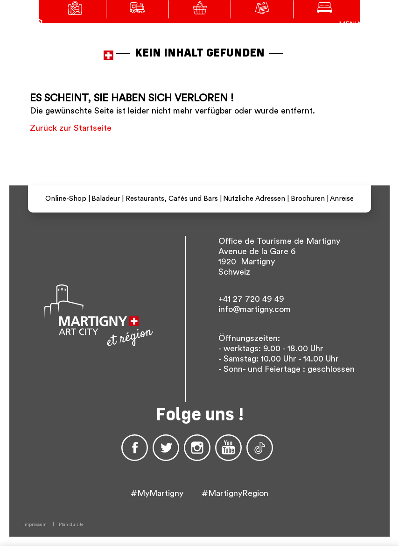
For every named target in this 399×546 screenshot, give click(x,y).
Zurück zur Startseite (71, 128)
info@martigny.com (254, 309)
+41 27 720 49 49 (251, 299)
